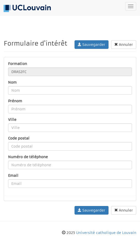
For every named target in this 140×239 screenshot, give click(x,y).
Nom (12, 82)
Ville (12, 119)
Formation (17, 63)
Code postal (18, 138)
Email (13, 175)
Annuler (123, 44)
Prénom (15, 101)
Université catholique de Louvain (106, 232)
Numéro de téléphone (28, 157)
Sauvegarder (91, 44)
